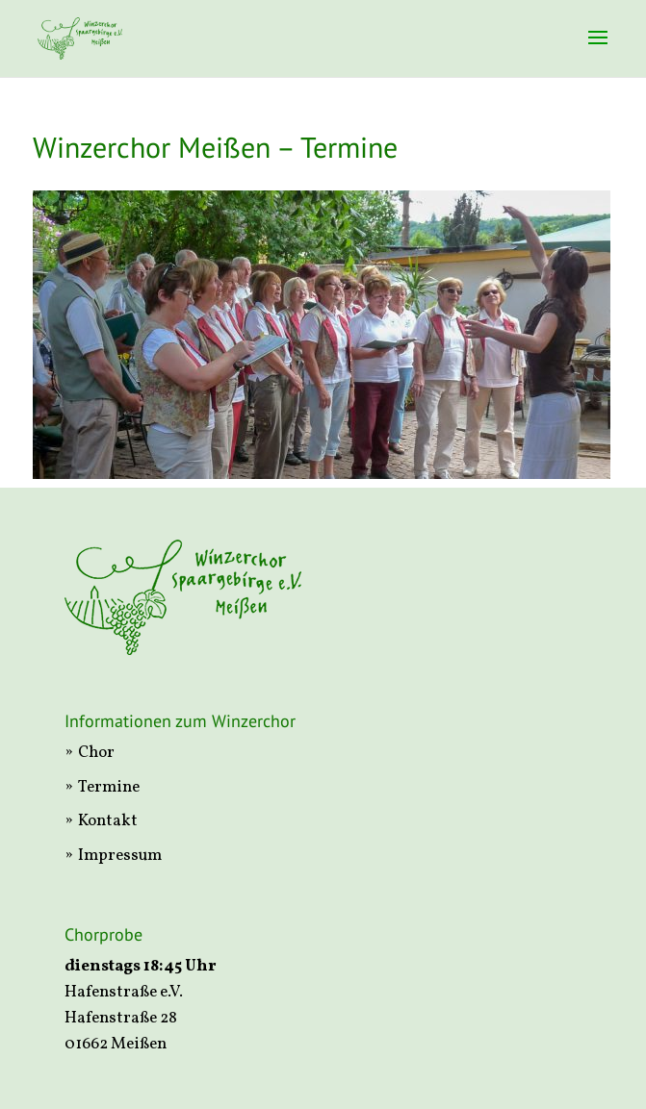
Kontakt (108, 821)
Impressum (120, 855)
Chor (96, 753)
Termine (109, 787)
